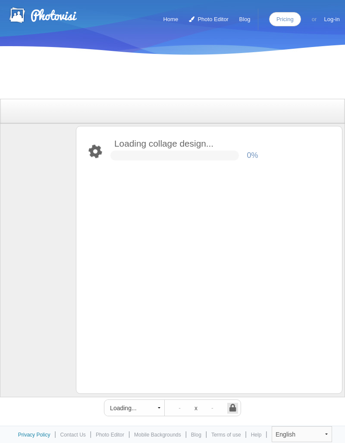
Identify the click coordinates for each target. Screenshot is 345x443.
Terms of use (226, 435)
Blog (245, 19)
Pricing (285, 19)
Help (256, 435)
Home (170, 19)
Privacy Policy (34, 435)
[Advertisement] (163, 78)
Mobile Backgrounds (157, 435)
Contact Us (73, 435)
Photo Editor (209, 19)
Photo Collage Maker (43, 15)
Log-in (332, 19)
